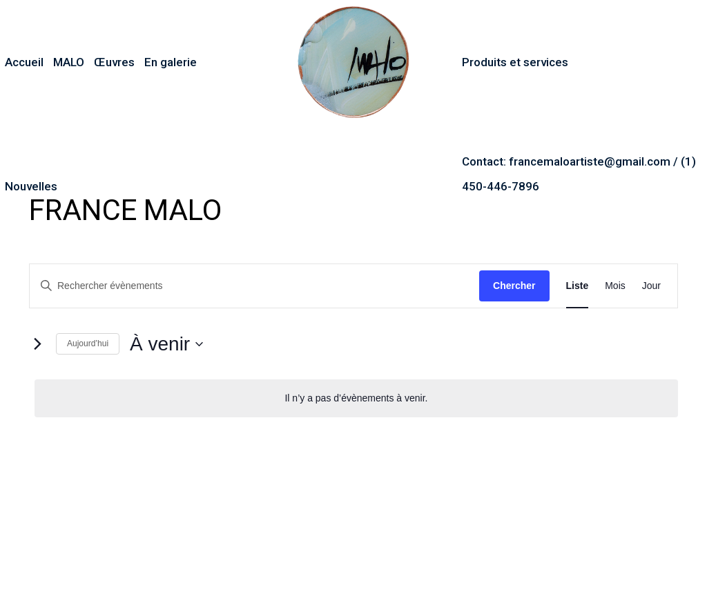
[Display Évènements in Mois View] (615, 286)
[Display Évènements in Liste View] (577, 286)
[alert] (356, 398)
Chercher (514, 285)
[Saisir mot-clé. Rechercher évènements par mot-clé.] (254, 286)
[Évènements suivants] (37, 344)
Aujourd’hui (87, 343)
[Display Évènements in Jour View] (651, 286)
